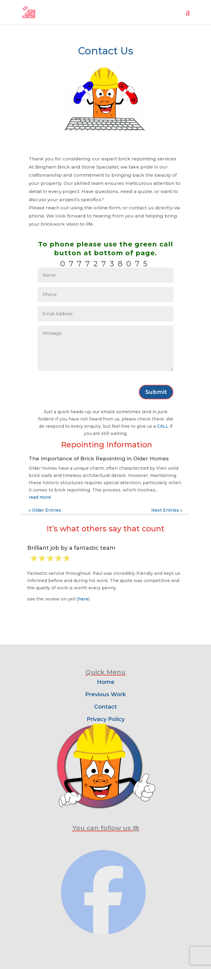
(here (82, 599)
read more (40, 497)
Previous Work (105, 694)
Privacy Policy (106, 719)
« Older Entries (45, 510)
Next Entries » (166, 510)
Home (105, 682)
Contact (105, 706)
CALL (162, 426)
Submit (156, 391)
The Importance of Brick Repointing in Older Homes (99, 459)
